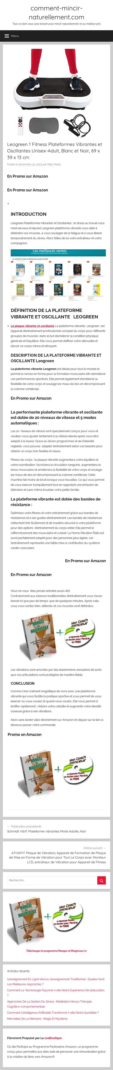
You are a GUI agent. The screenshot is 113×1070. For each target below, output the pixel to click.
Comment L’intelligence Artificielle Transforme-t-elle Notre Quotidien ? (53, 1012)
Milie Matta (54, 164)
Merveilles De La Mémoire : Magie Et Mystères (37, 1018)
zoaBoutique (53, 1038)
